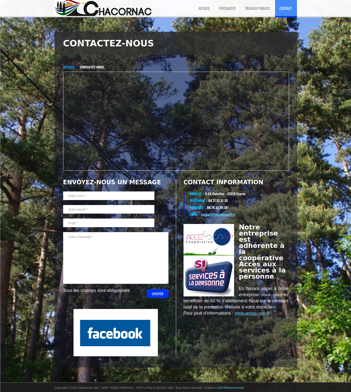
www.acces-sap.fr (252, 313)
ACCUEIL (204, 8)
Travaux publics (257, 8)
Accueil (69, 66)
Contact (285, 8)
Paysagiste (227, 8)
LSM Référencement (230, 388)
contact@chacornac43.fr (218, 214)
